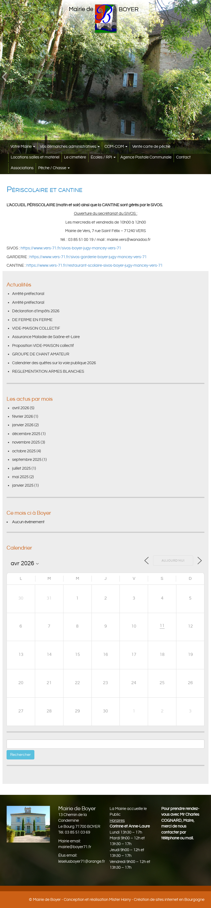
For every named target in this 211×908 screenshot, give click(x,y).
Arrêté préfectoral (28, 294)
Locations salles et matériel (35, 157)
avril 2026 (20, 408)
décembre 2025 (26, 434)
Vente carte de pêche (151, 146)
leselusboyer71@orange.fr (81, 861)
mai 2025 (20, 477)
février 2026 (22, 416)
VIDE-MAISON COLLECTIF (36, 328)
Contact (183, 157)
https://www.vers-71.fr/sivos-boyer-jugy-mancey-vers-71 (71, 248)
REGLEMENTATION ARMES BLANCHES (48, 371)
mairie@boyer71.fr (74, 847)
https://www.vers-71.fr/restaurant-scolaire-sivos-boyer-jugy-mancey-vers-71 (94, 265)
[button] (4, 76)
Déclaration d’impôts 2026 (35, 311)
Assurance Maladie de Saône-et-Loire (46, 337)
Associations (22, 168)
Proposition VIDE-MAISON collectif (43, 346)
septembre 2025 (26, 460)
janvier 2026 (23, 425)
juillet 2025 (21, 468)
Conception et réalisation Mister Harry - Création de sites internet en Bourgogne (134, 900)
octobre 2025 (24, 451)
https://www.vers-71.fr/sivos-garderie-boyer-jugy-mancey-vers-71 (88, 257)
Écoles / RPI (103, 157)
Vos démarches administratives (70, 146)
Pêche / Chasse (54, 168)
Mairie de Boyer (47, 900)
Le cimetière (75, 157)
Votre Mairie (22, 146)
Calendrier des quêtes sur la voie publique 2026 (54, 363)
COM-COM (115, 146)
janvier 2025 (23, 485)
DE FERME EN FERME (32, 320)
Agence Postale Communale (145, 157)
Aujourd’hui (173, 560)
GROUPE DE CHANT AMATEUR (40, 354)
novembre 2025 (26, 442)
